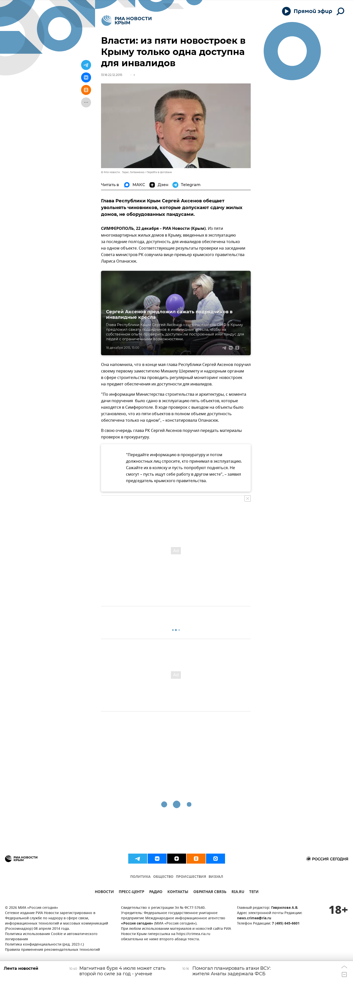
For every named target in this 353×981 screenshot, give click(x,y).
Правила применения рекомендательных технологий (52, 950)
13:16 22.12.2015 (111, 75)
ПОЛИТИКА (140, 877)
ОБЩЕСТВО (163, 877)
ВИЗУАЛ (216, 877)
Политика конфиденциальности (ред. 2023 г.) (44, 945)
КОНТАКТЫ (177, 892)
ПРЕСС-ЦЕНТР (131, 892)
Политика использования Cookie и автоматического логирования (51, 936)
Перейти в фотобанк (159, 172)
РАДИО (155, 892)
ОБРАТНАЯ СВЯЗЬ (210, 892)
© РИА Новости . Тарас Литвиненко (122, 172)
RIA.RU (238, 892)
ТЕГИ (253, 892)
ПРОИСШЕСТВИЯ (191, 877)
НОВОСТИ (104, 892)
